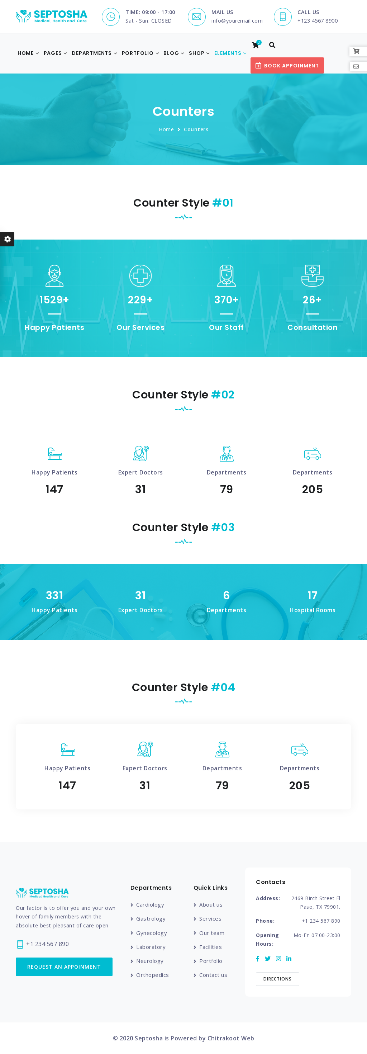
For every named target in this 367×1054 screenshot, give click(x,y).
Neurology (150, 960)
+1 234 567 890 (42, 944)
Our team (211, 932)
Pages (53, 53)
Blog (171, 53)
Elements (227, 53)
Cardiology (150, 904)
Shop (196, 53)
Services (210, 918)
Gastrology (151, 918)
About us (211, 904)
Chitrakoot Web (231, 1038)
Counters (196, 129)
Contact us (213, 974)
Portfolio (138, 53)
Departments (92, 53)
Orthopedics (152, 974)
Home (26, 53)
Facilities (210, 946)
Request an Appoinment (64, 966)
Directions (277, 979)
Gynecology (151, 932)
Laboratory (151, 946)
